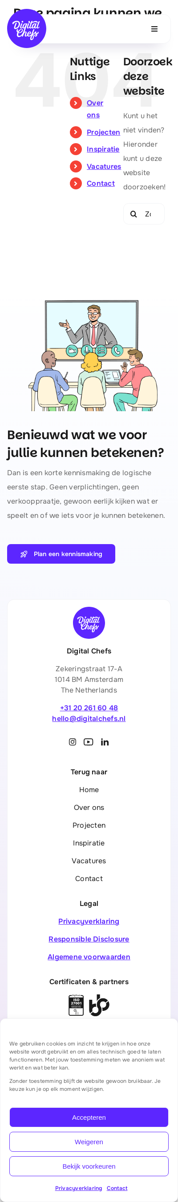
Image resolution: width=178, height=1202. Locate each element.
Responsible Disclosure (89, 939)
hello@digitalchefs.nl (88, 718)
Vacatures (104, 166)
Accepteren (89, 1117)
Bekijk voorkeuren (88, 1166)
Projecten (103, 132)
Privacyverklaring (78, 1188)
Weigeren (89, 1142)
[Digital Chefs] (26, 12)
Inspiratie (103, 149)
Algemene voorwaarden (89, 957)
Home (89, 789)
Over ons (89, 807)
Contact (117, 1188)
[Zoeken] (134, 213)
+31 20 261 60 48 (89, 708)
